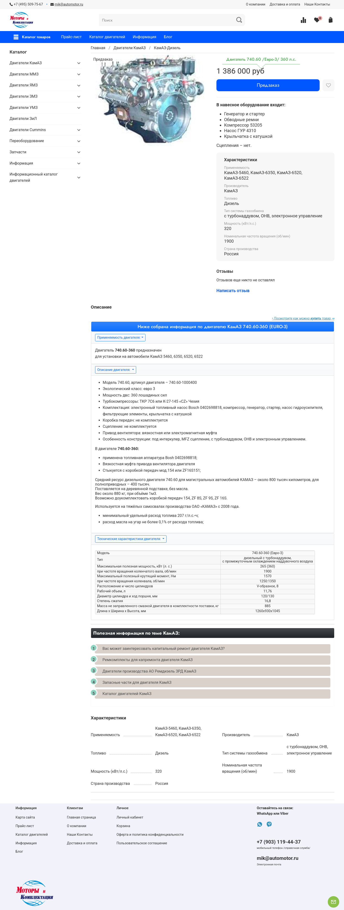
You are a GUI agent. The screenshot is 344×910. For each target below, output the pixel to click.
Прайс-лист (71, 37)
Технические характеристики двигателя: (129, 539)
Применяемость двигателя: (118, 337)
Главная (98, 48)
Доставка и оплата (285, 4)
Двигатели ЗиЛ (23, 118)
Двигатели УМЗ (24, 107)
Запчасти (18, 152)
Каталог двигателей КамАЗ (126, 693)
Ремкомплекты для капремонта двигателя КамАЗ (147, 660)
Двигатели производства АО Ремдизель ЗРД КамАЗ (149, 671)
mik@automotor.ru (277, 858)
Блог (168, 37)
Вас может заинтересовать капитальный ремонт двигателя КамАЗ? (163, 648)
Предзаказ (268, 85)
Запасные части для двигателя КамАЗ (137, 682)
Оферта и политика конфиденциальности (150, 835)
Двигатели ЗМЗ (24, 96)
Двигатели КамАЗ (129, 48)
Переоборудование (27, 141)
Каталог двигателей (107, 37)
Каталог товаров (32, 37)
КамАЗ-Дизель (167, 48)
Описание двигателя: (114, 370)
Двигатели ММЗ (24, 74)
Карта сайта (25, 817)
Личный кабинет (130, 817)
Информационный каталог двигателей (34, 177)
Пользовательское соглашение (142, 843)
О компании (255, 4)
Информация (144, 37)
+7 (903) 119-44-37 (279, 842)
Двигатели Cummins (28, 130)
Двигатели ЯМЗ (24, 85)
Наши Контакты (317, 4)
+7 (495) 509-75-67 (28, 4)
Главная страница (81, 817)
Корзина (123, 826)
